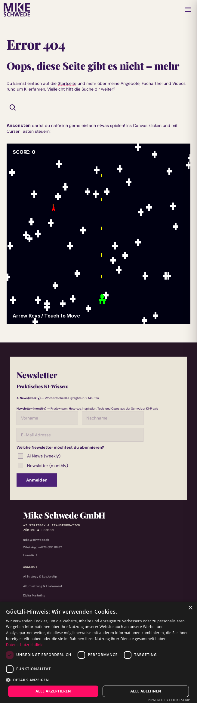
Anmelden (37, 480)
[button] (98, 679)
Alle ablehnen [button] (146, 691)
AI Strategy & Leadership (40, 576)
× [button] (190, 608)
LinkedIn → (30, 555)
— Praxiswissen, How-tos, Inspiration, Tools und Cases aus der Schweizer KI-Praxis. (87, 408)
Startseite (67, 83)
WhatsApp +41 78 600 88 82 (42, 547)
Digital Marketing (34, 595)
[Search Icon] (13, 107)
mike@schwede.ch (36, 540)
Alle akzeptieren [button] (53, 691)
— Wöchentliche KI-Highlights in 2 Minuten (58, 398)
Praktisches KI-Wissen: (43, 386)
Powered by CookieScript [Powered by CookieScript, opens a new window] (170, 700)
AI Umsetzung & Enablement (42, 586)
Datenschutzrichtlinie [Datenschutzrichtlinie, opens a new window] (25, 644)
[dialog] (98, 652)
